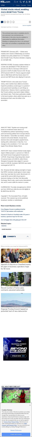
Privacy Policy (15, 422)
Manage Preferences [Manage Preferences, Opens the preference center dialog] (16, 430)
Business (4, 225)
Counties (23, 5)
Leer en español (27, 25)
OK (30, 405)
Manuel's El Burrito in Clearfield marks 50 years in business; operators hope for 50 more (16, 266)
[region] (16, 420)
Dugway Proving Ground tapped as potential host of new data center (14, 310)
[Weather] (16, 1)
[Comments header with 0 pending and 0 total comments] (16, 236)
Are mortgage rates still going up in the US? (13, 220)
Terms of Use (7, 422)
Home (18, 5)
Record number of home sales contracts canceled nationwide (12, 289)
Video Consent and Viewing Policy (14, 424)
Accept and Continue (16, 434)
